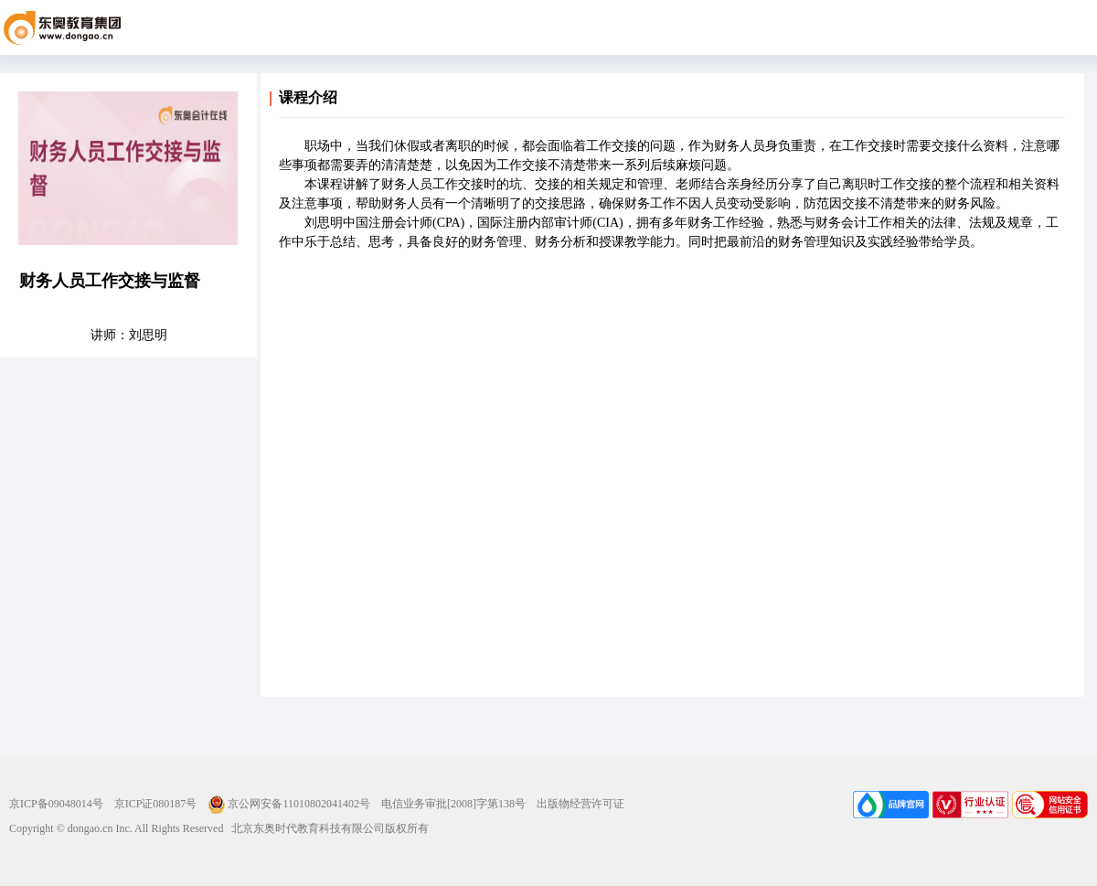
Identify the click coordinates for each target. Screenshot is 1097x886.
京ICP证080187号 (155, 803)
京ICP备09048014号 (56, 803)
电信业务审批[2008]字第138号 (453, 803)
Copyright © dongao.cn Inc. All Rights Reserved (116, 828)
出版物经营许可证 (580, 803)
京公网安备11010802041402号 (289, 803)
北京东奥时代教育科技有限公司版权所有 (326, 828)
